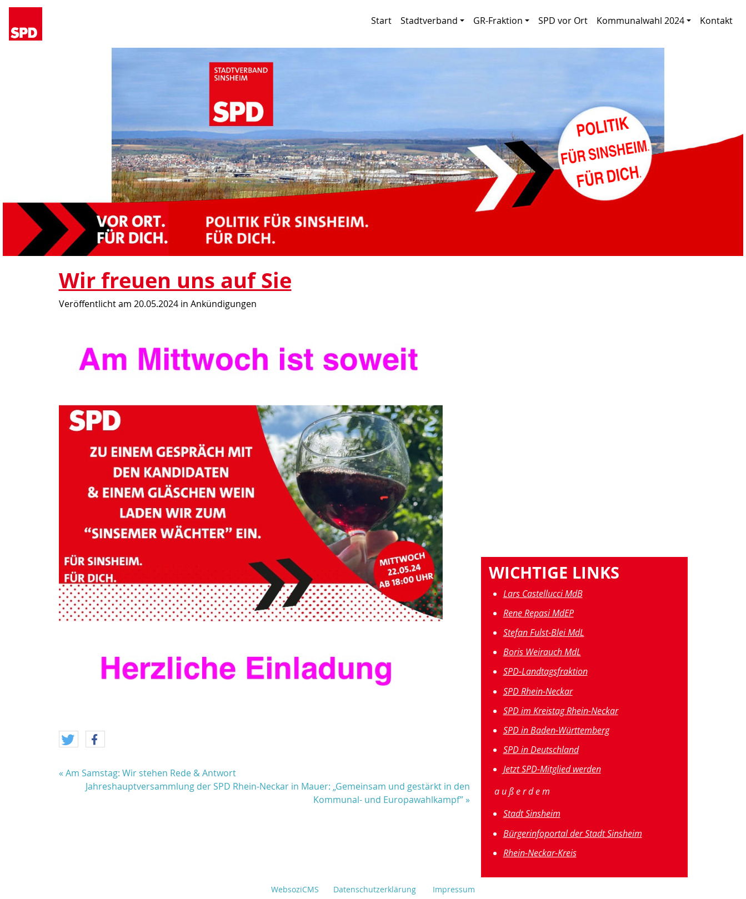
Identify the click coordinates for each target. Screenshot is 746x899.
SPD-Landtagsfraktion (545, 671)
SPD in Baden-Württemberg (556, 730)
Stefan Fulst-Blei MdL (543, 632)
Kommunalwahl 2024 (644, 20)
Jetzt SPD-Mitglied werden (552, 769)
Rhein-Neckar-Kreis (540, 853)
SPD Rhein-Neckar (538, 691)
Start (381, 20)
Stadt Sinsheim (531, 813)
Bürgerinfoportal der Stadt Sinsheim (572, 833)
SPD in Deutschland (541, 750)
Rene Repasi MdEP (538, 613)
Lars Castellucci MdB (543, 593)
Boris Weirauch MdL (542, 652)
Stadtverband (432, 20)
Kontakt (716, 20)
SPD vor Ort (563, 20)
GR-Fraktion (501, 20)
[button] (68, 739)
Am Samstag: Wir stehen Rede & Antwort (151, 773)
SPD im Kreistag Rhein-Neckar (560, 711)
